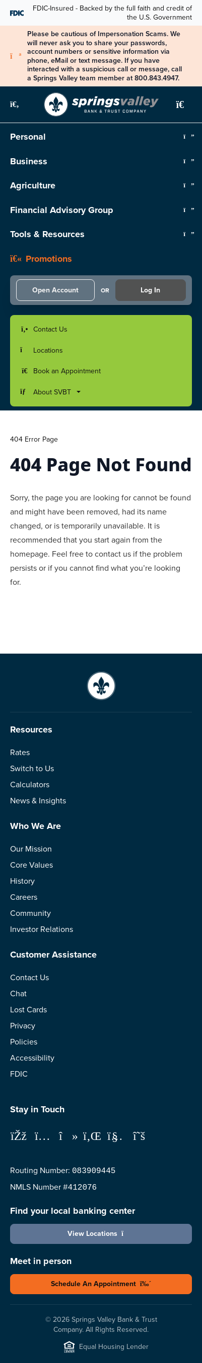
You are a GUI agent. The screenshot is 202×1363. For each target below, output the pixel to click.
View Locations (101, 1233)
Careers (23, 897)
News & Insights (38, 800)
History (22, 881)
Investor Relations (41, 929)
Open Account (55, 290)
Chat (18, 993)
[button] (20, 104)
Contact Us (29, 977)
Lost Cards (28, 1009)
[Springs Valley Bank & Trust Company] (101, 104)
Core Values (31, 865)
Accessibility (32, 1058)
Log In (150, 290)
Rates (20, 752)
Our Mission (31, 849)
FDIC (19, 1074)
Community (30, 913)
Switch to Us (32, 768)
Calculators (29, 784)
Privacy (22, 1025)
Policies (23, 1041)
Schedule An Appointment (101, 1284)
